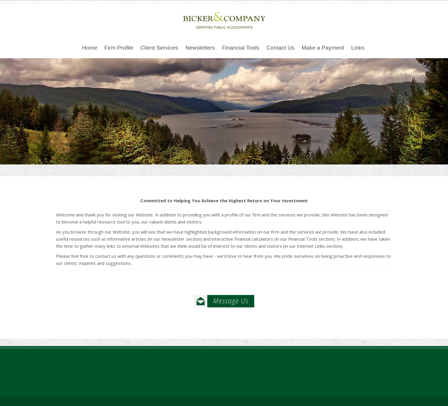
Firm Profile (118, 48)
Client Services (159, 48)
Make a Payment (323, 48)
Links (358, 48)
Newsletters (200, 48)
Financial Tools (241, 48)
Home (89, 48)
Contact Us (280, 48)
